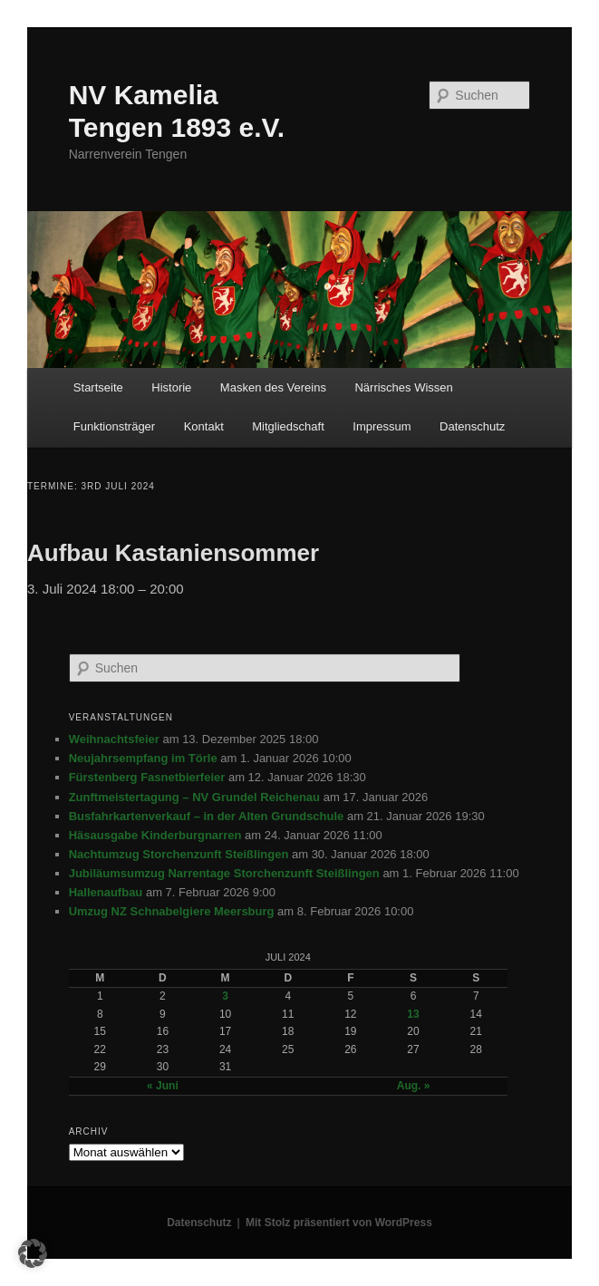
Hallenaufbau (106, 892)
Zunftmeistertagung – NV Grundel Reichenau (194, 797)
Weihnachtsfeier (114, 739)
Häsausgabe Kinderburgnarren (155, 835)
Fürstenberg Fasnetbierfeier (147, 777)
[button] (32, 1253)
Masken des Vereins (273, 387)
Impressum (382, 426)
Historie (171, 387)
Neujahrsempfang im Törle (143, 758)
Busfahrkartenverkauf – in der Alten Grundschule (206, 816)
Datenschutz (472, 426)
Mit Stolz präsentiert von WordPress (339, 1222)
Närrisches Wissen (403, 387)
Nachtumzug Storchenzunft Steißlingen (179, 854)
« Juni (163, 1085)
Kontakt (204, 426)
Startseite (98, 387)
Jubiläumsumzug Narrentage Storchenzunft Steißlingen (224, 873)
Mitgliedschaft (288, 426)
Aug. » (413, 1085)
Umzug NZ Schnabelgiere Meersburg (172, 911)
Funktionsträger (114, 426)
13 (413, 1014)
